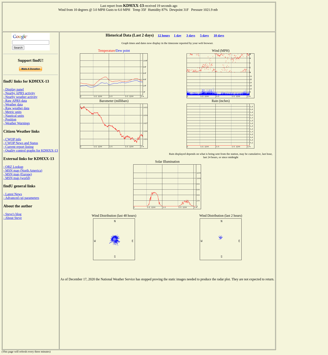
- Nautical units (13, 115)
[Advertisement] (139, 21)
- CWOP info (12, 139)
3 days (190, 35)
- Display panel (13, 89)
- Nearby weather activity (20, 97)
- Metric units (12, 112)
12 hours (164, 35)
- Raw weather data (16, 108)
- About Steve (12, 218)
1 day (177, 35)
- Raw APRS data (15, 100)
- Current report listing (18, 147)
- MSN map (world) (16, 178)
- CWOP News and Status (20, 143)
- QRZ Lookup (13, 167)
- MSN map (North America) (22, 170)
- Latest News (12, 194)
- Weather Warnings (16, 123)
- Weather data (13, 104)
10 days (219, 35)
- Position (9, 119)
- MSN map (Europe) (17, 174)
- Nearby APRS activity (19, 93)
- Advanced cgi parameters (21, 198)
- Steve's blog (12, 214)
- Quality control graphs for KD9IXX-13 (30, 150)
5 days (204, 35)
